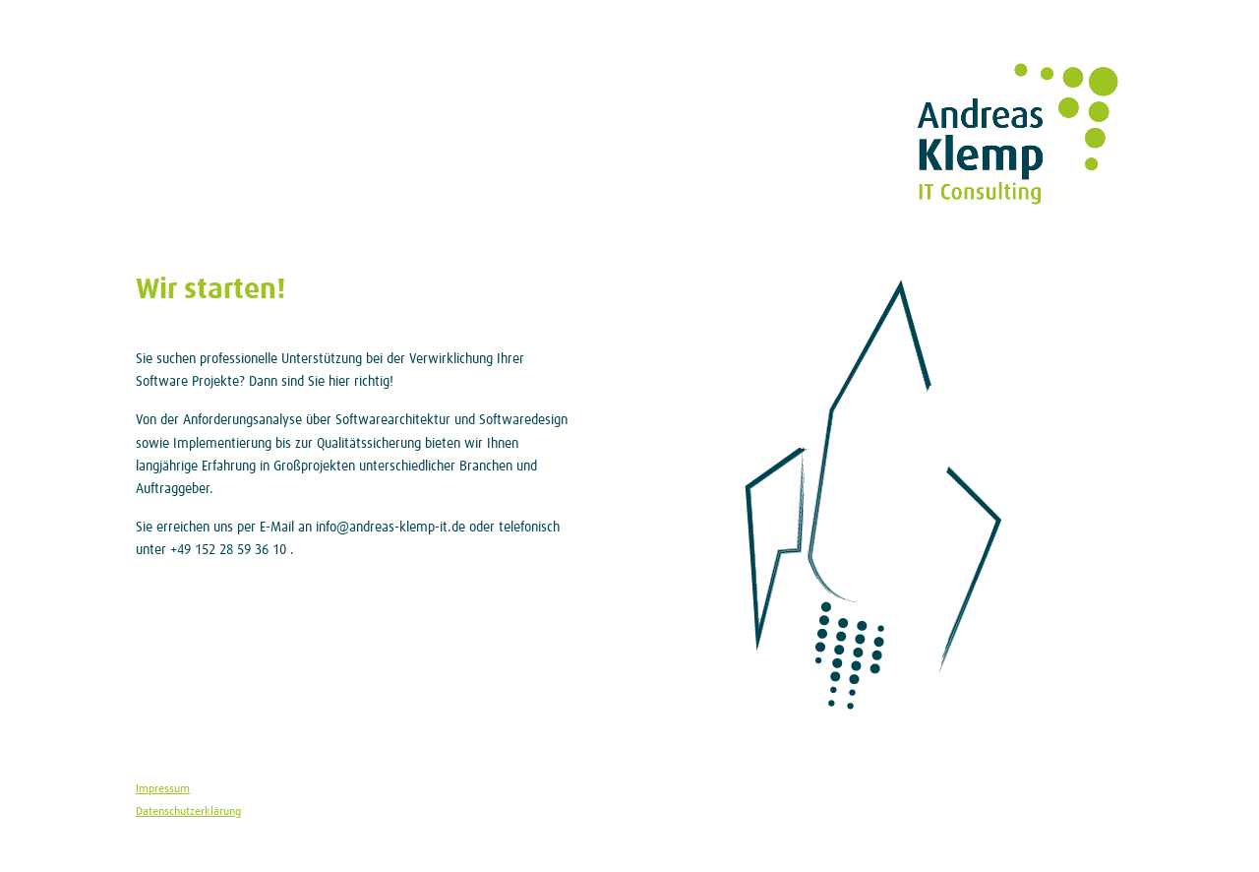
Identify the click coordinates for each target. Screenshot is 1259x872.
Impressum (163, 788)
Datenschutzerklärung (188, 811)
